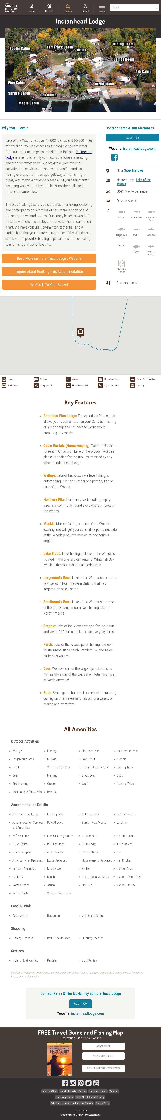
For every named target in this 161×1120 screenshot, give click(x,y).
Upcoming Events (64, 1097)
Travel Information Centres (73, 1091)
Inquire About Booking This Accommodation (49, 271)
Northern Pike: (54, 499)
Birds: (48, 693)
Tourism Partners (98, 1091)
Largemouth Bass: (57, 578)
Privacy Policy (102, 1103)
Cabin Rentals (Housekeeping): (67, 445)
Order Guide (103, 1046)
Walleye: (50, 475)
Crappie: (50, 626)
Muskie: (49, 524)
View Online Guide (103, 1056)
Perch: (48, 644)
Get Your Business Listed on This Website (71, 1103)
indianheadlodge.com (139, 148)
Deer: (47, 668)
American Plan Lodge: (60, 416)
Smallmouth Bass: (57, 602)
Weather (113, 1091)
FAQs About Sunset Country (90, 1097)
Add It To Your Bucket (49, 284)
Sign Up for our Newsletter (103, 1068)
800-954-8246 (132, 137)
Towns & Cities (49, 1091)
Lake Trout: (52, 553)
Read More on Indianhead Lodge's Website (49, 258)
